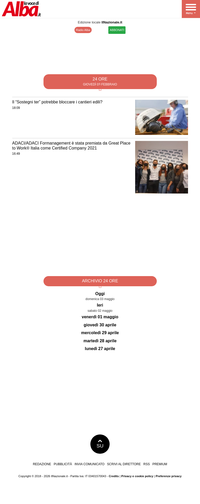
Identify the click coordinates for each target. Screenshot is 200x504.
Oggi (100, 293)
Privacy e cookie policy (137, 476)
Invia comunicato (89, 464)
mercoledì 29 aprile (100, 333)
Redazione (42, 464)
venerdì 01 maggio (100, 317)
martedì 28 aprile (99, 341)
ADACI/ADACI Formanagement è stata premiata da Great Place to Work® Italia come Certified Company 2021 (71, 145)
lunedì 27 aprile (100, 348)
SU (100, 444)
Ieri (100, 305)
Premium (159, 464)
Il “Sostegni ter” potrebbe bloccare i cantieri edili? (57, 102)
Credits (114, 476)
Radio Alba (83, 30)
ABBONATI (117, 30)
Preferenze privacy (169, 476)
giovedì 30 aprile (100, 325)
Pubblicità (63, 464)
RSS (146, 464)
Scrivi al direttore (124, 464)
